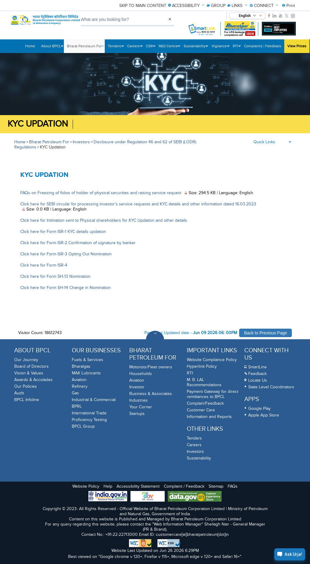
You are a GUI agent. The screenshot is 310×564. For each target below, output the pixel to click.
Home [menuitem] (30, 46)
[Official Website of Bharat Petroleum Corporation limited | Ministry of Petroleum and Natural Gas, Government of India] (47, 23)
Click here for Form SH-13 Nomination (55, 276)
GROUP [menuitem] (216, 5)
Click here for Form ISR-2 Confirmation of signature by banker (78, 242)
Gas (75, 393)
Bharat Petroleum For (49, 141)
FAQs (233, 486)
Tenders (194, 438)
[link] (269, 16)
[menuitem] (288, 5)
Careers (194, 444)
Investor (136, 387)
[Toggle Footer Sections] (155, 340)
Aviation (79, 379)
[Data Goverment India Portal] (195, 497)
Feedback (257, 373)
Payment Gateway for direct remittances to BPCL (212, 394)
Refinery (79, 386)
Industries (138, 400)
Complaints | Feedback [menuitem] (262, 46)
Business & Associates (150, 393)
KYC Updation (38, 124)
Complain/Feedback (205, 403)
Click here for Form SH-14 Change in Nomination (65, 287)
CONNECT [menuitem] (264, 5)
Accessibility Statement (138, 486)
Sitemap (216, 486)
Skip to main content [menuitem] (142, 5)
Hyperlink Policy (202, 366)
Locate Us (257, 380)
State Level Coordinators (271, 387)
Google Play (259, 408)
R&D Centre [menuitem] (170, 48)
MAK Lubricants (86, 373)
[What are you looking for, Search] (118, 20)
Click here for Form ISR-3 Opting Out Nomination (66, 254)
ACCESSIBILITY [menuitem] (186, 5)
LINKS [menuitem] (237, 5)
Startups (137, 413)
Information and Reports (209, 416)
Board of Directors (31, 366)
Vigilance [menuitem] (221, 48)
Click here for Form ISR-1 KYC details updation (63, 231)
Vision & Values (28, 373)
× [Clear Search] (170, 19)
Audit (19, 393)
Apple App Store (263, 415)
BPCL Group (83, 426)
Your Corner (140, 407)
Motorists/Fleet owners (150, 367)
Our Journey (26, 359)
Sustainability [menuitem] (196, 48)
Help (108, 486)
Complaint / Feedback (184, 486)
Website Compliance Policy (212, 359)
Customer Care (201, 410)
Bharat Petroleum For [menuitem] (86, 48)
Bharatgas (81, 366)
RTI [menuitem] (237, 48)
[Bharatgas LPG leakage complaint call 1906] (239, 28)
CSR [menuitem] (151, 48)
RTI (190, 373)
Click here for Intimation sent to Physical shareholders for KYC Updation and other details (103, 220)
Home (19, 141)
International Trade (89, 413)
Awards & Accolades (33, 379)
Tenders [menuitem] (116, 48)
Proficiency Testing (89, 419)
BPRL (77, 406)
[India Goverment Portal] (107, 497)
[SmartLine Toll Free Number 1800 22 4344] (201, 29)
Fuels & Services (87, 359)
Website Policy (85, 486)
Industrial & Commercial (94, 399)
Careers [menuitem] (135, 48)
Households (140, 373)
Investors (81, 141)
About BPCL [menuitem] (52, 48)
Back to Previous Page (265, 332)
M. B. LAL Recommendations (204, 382)
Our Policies (25, 386)
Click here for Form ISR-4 (43, 265)
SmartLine (257, 367)
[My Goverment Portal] (147, 497)
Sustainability (199, 458)
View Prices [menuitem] (296, 46)
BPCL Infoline (26, 399)
